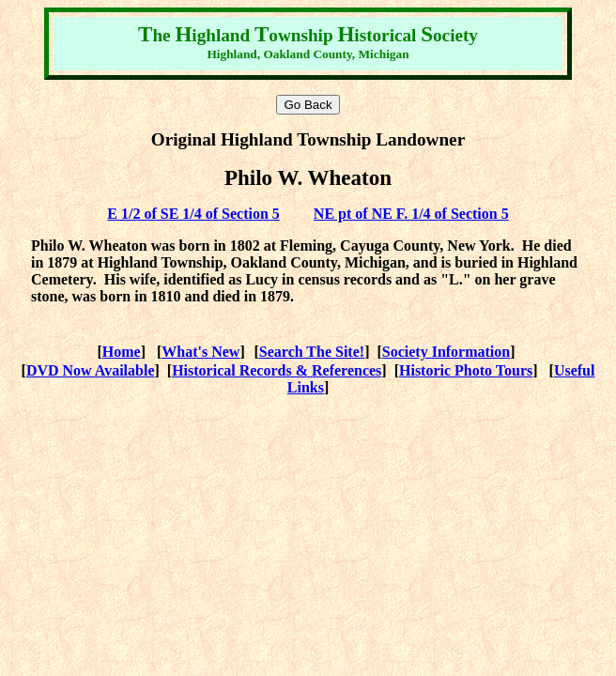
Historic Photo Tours (465, 370)
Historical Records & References (276, 370)
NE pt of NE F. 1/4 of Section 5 (411, 214)
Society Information (446, 352)
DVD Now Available (90, 370)
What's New (200, 352)
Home (121, 352)
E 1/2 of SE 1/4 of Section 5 (193, 214)
